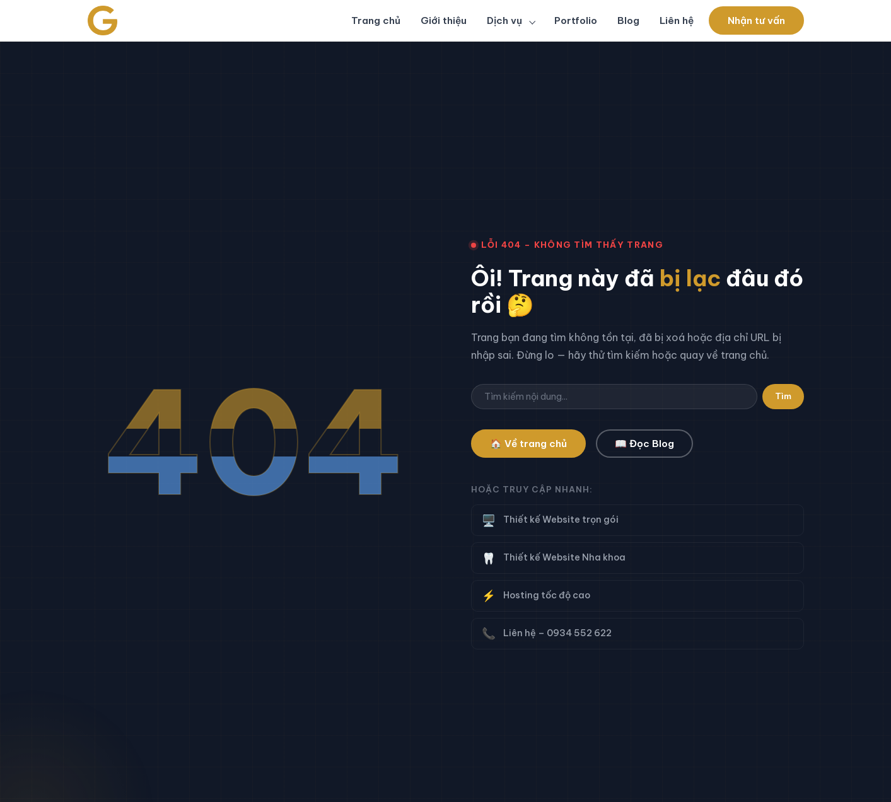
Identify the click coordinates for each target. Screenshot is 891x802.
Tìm (783, 396)
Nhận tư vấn (756, 20)
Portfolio (575, 20)
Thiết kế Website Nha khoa (637, 558)
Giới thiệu (444, 20)
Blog (628, 20)
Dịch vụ (506, 20)
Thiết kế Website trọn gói (637, 520)
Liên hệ (677, 20)
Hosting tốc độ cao (637, 595)
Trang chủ (375, 20)
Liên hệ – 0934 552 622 (637, 633)
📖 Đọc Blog (644, 444)
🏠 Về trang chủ (528, 444)
